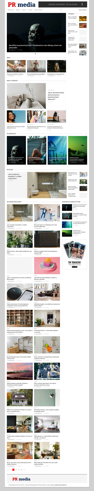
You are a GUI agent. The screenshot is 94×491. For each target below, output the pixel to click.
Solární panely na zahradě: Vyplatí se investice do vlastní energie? (17, 384)
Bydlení (18, 10)
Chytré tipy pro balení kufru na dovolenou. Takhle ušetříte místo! (55, 127)
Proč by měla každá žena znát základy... (36, 74)
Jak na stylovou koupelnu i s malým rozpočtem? (15, 176)
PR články (39, 485)
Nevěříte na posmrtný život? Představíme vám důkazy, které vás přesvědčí (35, 46)
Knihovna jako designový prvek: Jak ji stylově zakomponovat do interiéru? (20, 331)
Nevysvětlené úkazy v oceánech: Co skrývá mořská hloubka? (36, 159)
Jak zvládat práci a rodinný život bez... (56, 74)
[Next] (65, 57)
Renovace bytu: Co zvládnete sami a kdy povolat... (72, 174)
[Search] (61, 9)
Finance (24, 10)
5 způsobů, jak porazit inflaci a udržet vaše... (71, 39)
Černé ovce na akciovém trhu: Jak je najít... (73, 32)
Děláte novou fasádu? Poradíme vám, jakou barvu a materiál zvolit (19, 410)
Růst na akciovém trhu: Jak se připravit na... (72, 25)
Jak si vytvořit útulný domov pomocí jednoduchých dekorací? (56, 96)
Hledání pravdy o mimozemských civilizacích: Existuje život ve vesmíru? (77, 159)
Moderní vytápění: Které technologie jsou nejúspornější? (73, 188)
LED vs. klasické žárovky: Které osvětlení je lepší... (72, 195)
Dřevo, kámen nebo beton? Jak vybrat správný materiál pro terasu (45, 384)
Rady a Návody (38, 10)
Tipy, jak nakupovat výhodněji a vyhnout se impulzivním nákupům (36, 127)
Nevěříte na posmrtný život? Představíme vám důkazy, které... (79, 206)
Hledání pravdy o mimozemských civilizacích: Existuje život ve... (79, 232)
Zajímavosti (11, 10)
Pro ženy (30, 10)
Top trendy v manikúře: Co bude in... (15, 74)
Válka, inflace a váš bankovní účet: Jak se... (72, 52)
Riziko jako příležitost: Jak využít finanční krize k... (73, 45)
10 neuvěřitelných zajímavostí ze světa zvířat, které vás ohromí (57, 159)
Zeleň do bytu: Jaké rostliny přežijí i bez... (72, 180)
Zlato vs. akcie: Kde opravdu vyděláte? (72, 17)
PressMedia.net (13, 485)
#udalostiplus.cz (12, 50)
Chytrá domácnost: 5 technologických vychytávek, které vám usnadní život (17, 305)
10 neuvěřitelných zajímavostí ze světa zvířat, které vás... (80, 222)
